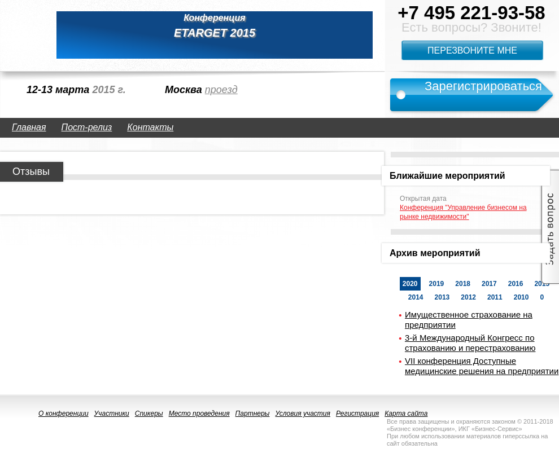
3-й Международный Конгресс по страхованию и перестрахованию (470, 343)
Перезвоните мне (472, 50)
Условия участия (302, 413)
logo (22, 35)
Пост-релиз (87, 127)
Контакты (150, 127)
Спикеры (149, 413)
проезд (221, 89)
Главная (29, 127)
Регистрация (357, 413)
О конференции (63, 413)
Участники (111, 413)
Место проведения (199, 413)
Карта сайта (406, 413)
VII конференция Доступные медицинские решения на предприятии (481, 366)
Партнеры (252, 413)
